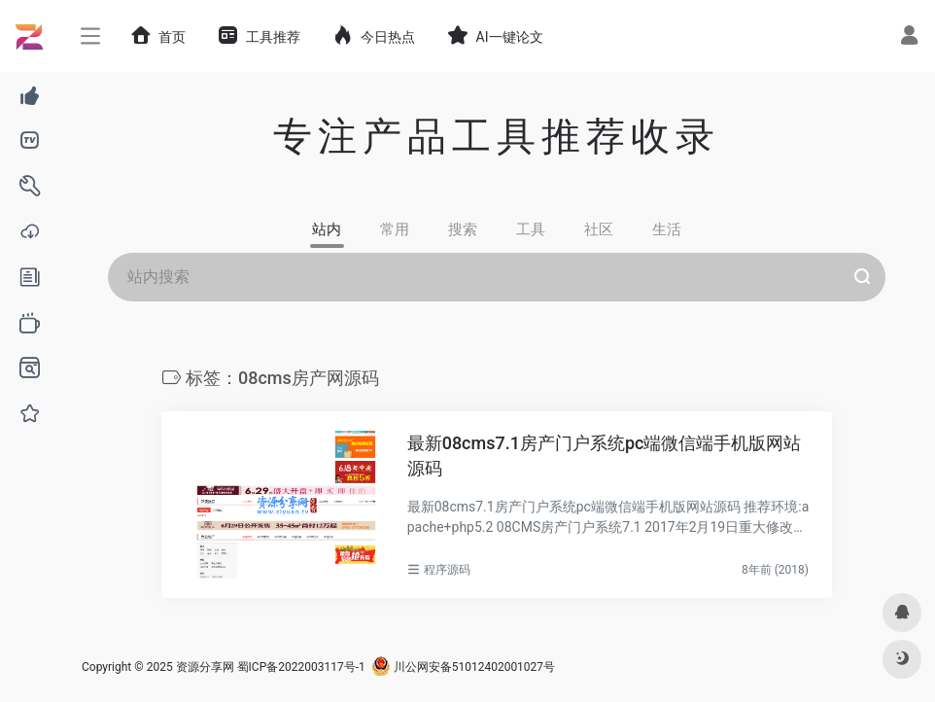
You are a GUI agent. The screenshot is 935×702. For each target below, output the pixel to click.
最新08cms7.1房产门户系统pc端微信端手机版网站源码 (604, 455)
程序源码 (447, 570)
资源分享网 (205, 667)
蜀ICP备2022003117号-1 (301, 667)
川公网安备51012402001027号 (463, 667)
